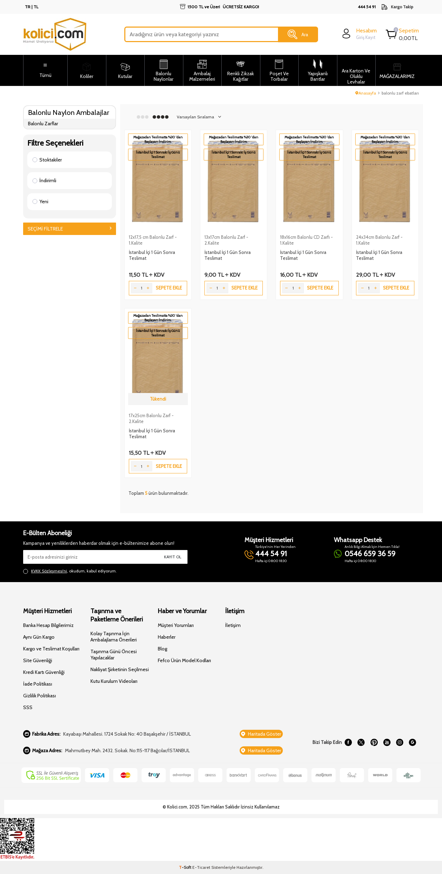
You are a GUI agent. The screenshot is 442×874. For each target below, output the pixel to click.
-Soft (185, 867)
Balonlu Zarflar (43, 123)
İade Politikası (37, 684)
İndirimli (44, 180)
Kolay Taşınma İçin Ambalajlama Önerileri (113, 636)
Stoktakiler (47, 160)
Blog (162, 649)
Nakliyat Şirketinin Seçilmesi (119, 669)
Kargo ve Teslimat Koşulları (51, 649)
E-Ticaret (201, 867)
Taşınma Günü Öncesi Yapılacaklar (113, 654)
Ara (298, 34)
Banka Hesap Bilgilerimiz (48, 625)
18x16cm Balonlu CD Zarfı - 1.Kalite (306, 240)
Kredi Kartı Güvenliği (44, 672)
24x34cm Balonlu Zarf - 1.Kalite (379, 240)
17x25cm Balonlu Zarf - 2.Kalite (151, 418)
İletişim (233, 625)
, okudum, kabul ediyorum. (70, 571)
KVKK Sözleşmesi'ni (49, 570)
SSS (27, 707)
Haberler (166, 637)
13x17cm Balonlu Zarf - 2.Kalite (226, 240)
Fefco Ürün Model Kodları (184, 660)
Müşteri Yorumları (176, 625)
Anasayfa (365, 93)
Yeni (40, 201)
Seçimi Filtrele (70, 229)
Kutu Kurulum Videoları (113, 681)
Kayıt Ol (172, 556)
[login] (358, 33)
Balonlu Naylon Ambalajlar (68, 112)
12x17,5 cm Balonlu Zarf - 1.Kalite (153, 240)
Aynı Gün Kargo (39, 637)
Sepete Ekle (169, 288)
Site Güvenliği (37, 660)
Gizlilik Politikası (39, 696)
